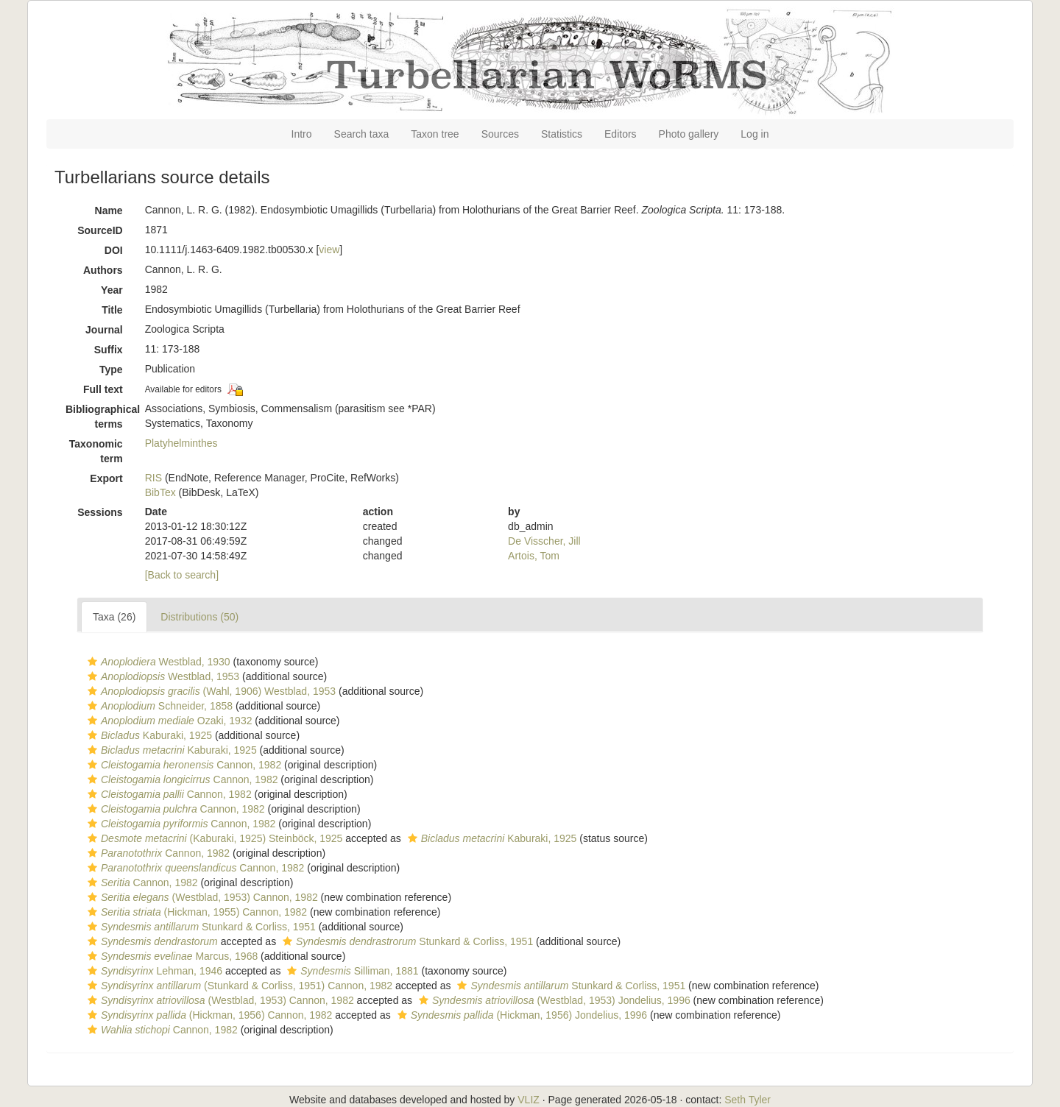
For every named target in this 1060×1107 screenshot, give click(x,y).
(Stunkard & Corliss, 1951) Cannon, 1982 (238, 985)
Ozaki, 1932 (168, 720)
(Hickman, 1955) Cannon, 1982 (195, 912)
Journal (104, 330)
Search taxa (361, 134)
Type (111, 369)
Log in (754, 134)
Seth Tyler (747, 1100)
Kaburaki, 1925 (148, 735)
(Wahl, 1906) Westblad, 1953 (210, 691)
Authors (103, 270)
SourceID (99, 230)
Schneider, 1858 (158, 706)
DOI (114, 250)
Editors (620, 134)
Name (109, 210)
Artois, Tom (533, 556)
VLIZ (528, 1100)
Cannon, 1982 (182, 765)
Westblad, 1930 (157, 662)
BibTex (160, 492)
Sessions (99, 512)
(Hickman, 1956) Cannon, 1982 (208, 1015)
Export (106, 478)
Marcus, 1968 (171, 956)
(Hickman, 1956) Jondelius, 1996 (520, 1015)
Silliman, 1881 (350, 971)
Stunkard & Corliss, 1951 (200, 927)
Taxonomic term (96, 451)
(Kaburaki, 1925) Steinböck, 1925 (213, 838)
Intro (302, 134)
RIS (153, 478)
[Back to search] (182, 575)
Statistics (561, 134)
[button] (92, 662)
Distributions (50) (199, 617)
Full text (103, 389)
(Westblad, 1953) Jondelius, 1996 (552, 1000)
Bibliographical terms (100, 416)
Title (112, 310)
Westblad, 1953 (161, 676)
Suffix (108, 350)
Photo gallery (689, 134)
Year (112, 290)
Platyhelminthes (181, 443)
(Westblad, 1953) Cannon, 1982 (201, 897)
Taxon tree (435, 134)
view (329, 249)
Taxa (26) (114, 617)
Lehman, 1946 (153, 971)
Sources (500, 134)
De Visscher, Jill (544, 541)
